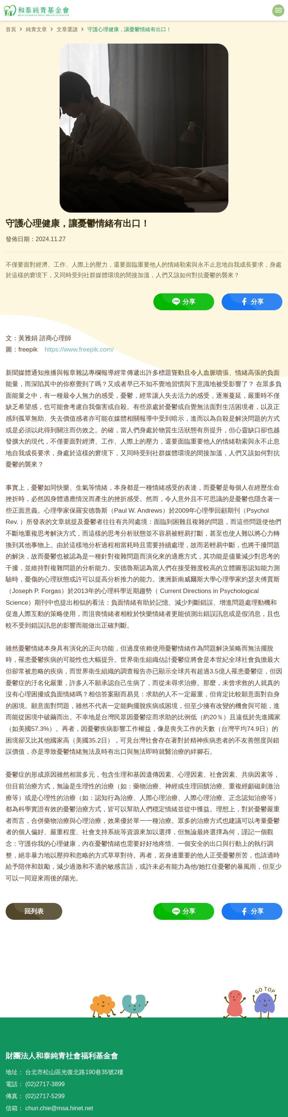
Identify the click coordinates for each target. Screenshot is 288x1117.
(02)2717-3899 (44, 1084)
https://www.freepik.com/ (79, 349)
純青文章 (36, 29)
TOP (250, 1003)
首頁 (11, 29)
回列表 (34, 911)
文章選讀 (67, 29)
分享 (189, 301)
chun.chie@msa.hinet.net (59, 1108)
